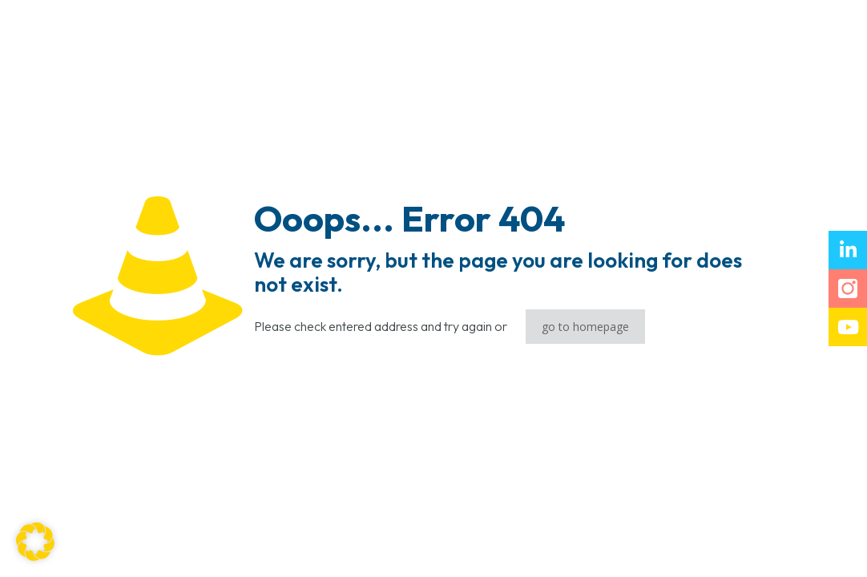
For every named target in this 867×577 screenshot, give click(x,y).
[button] (35, 541)
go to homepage (585, 326)
